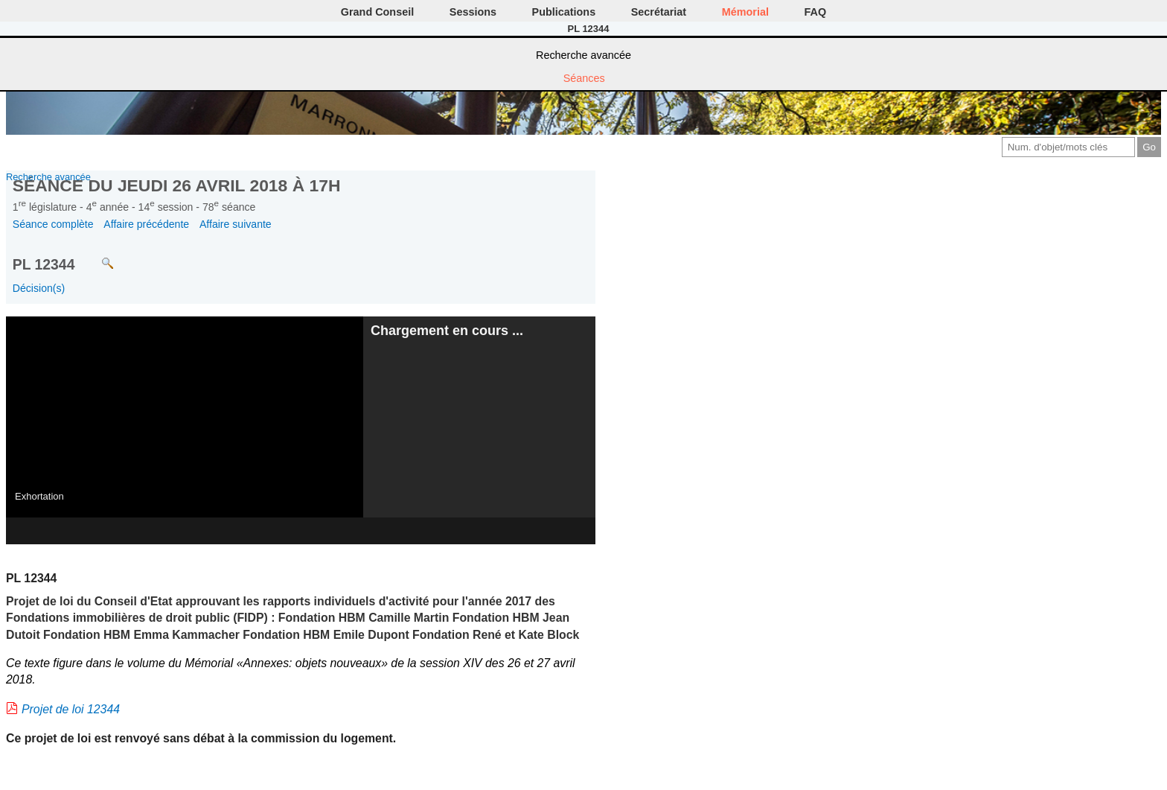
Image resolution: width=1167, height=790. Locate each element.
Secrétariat (658, 12)
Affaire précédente (146, 224)
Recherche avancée (583, 55)
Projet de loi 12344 (71, 709)
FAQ (816, 12)
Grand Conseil (377, 12)
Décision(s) (39, 288)
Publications (564, 12)
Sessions (473, 12)
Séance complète (53, 224)
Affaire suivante (235, 224)
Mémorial (745, 12)
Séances (584, 78)
